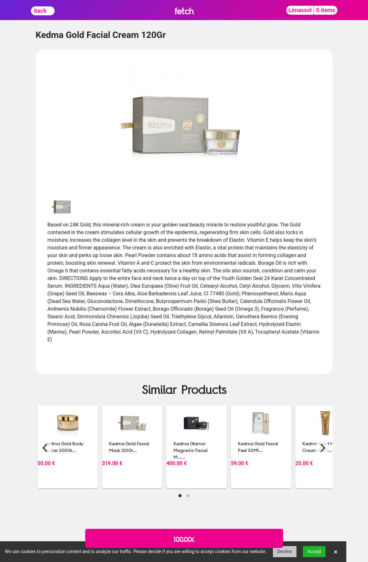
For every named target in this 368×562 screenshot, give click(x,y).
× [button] (335, 552)
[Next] (322, 448)
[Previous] (46, 448)
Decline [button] (284, 551)
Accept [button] (314, 551)
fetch (184, 11)
